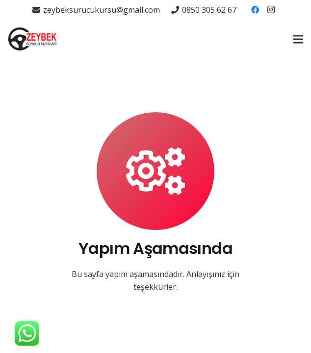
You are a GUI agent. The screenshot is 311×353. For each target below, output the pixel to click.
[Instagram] (271, 10)
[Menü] (298, 39)
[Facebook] (255, 10)
